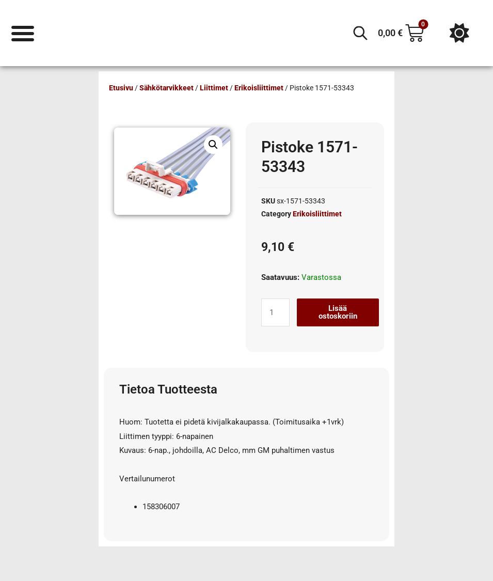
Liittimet (214, 88)
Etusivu (121, 88)
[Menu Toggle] (23, 32)
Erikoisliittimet (258, 88)
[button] (213, 144)
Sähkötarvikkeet (166, 88)
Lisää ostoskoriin (338, 312)
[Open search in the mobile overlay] (360, 33)
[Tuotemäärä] (275, 312)
